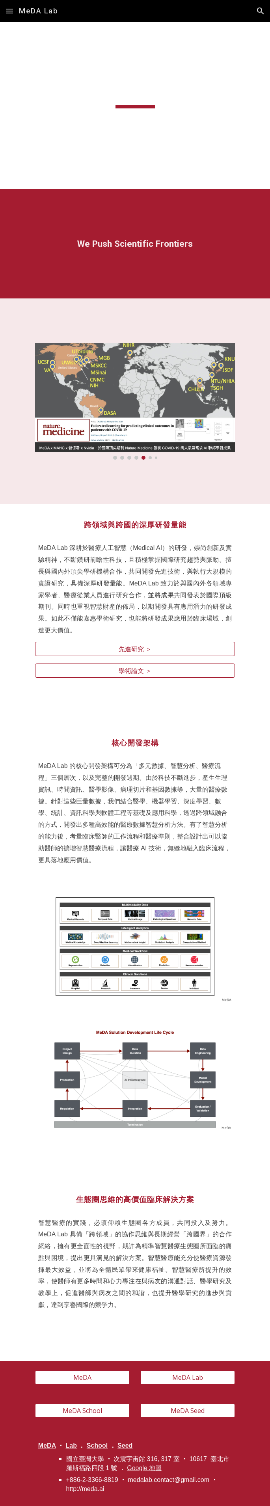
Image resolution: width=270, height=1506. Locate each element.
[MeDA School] (82, 1410)
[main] (135, 92)
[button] (9, 11)
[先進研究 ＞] (135, 649)
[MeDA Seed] (188, 1410)
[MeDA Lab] (188, 1377)
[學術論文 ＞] (135, 670)
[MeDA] (82, 1377)
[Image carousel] (135, 401)
